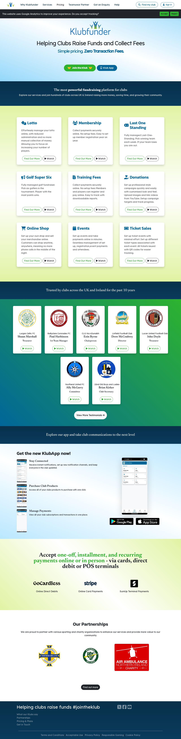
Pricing (60, 4)
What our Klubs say (27, 714)
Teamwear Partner (79, 4)
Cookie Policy (133, 735)
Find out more (90, 687)
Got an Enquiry (102, 4)
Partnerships (23, 717)
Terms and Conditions (52, 735)
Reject (174, 13)
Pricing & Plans (25, 721)
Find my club (147, 4)
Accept (164, 13)
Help (116, 4)
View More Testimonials (90, 415)
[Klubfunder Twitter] (119, 707)
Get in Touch (23, 724)
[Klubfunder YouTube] (130, 707)
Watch (49, 158)
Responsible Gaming (113, 735)
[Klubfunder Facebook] (125, 707)
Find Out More (32, 158)
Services (47, 4)
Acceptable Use (74, 735)
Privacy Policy (92, 735)
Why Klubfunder (29, 4)
